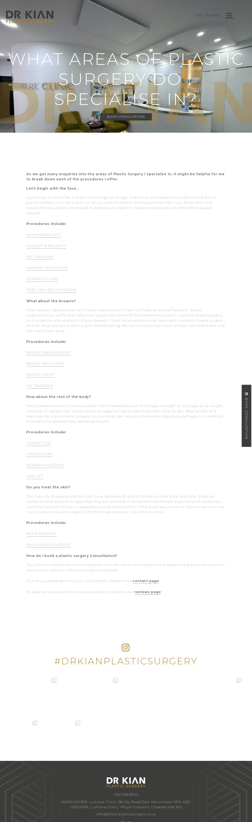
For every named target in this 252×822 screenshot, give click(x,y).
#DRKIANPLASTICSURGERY (126, 661)
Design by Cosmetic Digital (142, 796)
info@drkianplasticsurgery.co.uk (126, 771)
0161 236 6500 (126, 752)
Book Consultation (126, 117)
